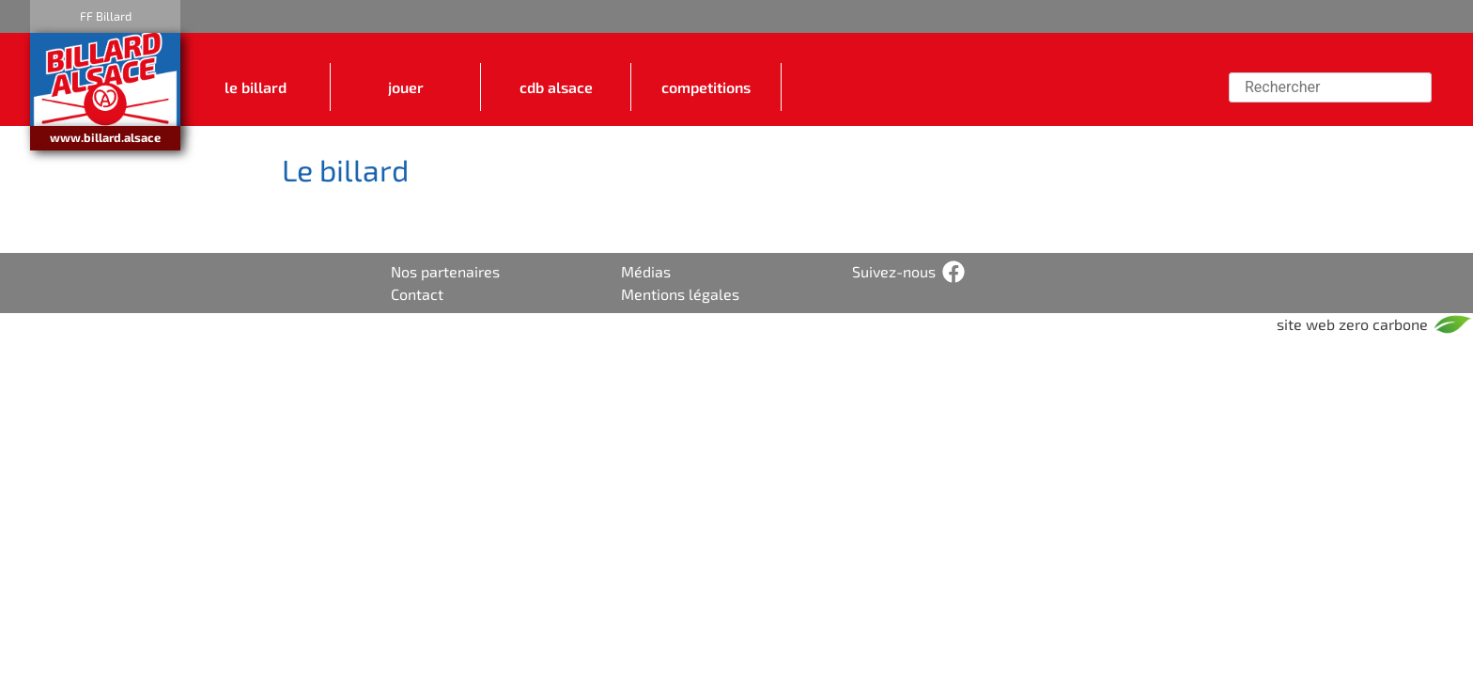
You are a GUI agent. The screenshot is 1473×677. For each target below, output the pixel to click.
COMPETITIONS (706, 87)
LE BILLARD (256, 87)
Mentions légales (680, 294)
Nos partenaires (445, 271)
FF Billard (106, 16)
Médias (646, 271)
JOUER (406, 87)
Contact (417, 294)
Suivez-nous (894, 271)
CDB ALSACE (556, 87)
